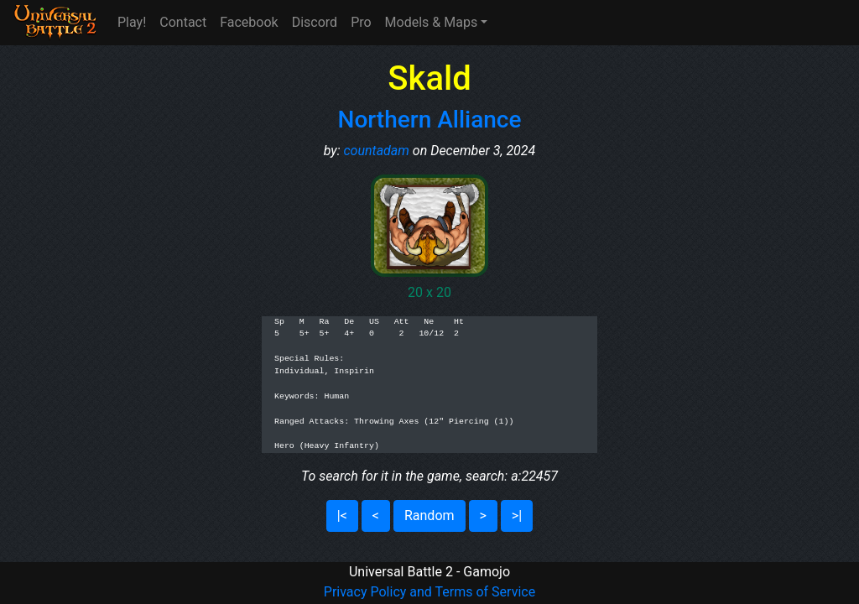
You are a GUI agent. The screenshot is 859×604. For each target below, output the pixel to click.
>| (517, 515)
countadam (376, 151)
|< (342, 515)
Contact (182, 22)
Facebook (249, 22)
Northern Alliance (430, 119)
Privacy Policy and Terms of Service (429, 592)
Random (429, 515)
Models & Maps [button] (431, 22)
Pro (361, 22)
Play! (131, 22)
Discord (314, 22)
